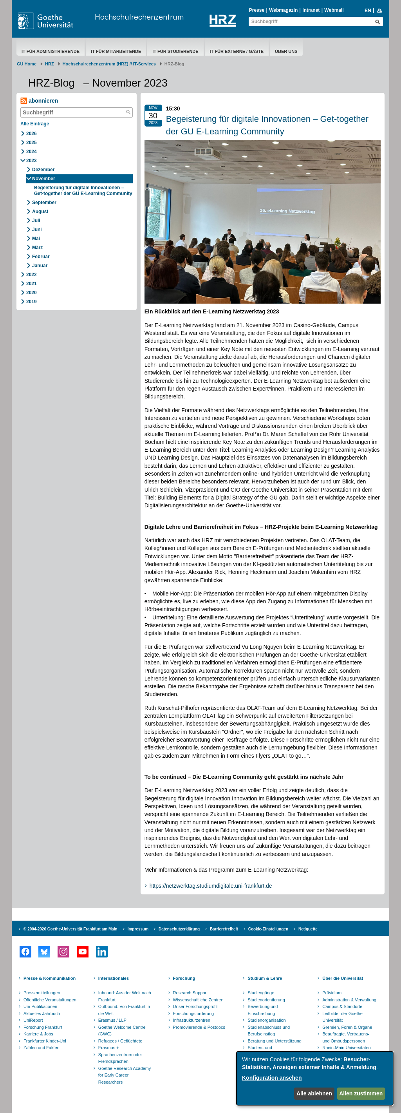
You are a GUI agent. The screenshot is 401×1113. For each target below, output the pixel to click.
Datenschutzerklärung (179, 929)
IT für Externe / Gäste (237, 51)
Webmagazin (283, 10)
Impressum (138, 929)
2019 (31, 301)
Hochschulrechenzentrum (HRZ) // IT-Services (109, 64)
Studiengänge (260, 992)
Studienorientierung (266, 999)
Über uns (286, 51)
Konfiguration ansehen (272, 1078)
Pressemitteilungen (41, 992)
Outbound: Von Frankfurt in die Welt (124, 1010)
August (40, 211)
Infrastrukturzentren (191, 1020)
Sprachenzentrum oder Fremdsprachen (120, 1058)
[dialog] (315, 1078)
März (37, 247)
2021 (31, 283)
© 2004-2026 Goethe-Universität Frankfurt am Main (70, 929)
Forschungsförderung (193, 1013)
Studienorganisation (266, 1020)
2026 (31, 133)
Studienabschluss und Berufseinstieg (268, 1031)
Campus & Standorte (342, 1006)
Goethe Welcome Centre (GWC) (122, 1031)
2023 (31, 160)
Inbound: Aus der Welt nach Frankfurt (124, 996)
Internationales (113, 978)
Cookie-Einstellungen (268, 929)
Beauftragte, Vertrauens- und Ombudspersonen (345, 1037)
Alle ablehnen (314, 1093)
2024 (31, 151)
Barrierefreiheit (224, 929)
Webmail (333, 10)
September (44, 202)
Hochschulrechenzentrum (139, 17)
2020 (31, 292)
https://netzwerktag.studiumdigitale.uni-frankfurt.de (211, 886)
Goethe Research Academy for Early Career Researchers (124, 1075)
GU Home (26, 64)
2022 (31, 274)
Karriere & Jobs (38, 1034)
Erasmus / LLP (112, 1020)
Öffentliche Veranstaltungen (49, 999)
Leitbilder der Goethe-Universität (343, 1017)
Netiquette (308, 929)
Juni (37, 229)
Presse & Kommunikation (49, 978)
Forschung (184, 978)
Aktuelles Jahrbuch (41, 1013)
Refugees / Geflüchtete (120, 1041)
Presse (256, 10)
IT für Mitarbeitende (116, 51)
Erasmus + (108, 1047)
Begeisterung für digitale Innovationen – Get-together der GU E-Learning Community (83, 190)
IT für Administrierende (50, 51)
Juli (36, 220)
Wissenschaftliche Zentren (198, 999)
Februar (41, 256)
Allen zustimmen (361, 1093)
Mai (36, 238)
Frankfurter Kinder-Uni (44, 1041)
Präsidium (331, 992)
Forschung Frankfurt (42, 1027)
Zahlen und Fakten (41, 1047)
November (43, 178)
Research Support (190, 992)
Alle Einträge (34, 124)
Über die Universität (342, 978)
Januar (39, 265)
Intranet (311, 10)
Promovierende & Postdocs (199, 1027)
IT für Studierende (175, 51)
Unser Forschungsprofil (195, 1006)
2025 (31, 142)
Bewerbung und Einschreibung (262, 1010)
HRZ (49, 64)
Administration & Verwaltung (349, 999)
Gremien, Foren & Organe (347, 1027)
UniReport (33, 1020)
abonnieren (39, 101)
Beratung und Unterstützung (274, 1041)
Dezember (43, 169)
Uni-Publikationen (40, 1006)
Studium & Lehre (264, 978)
